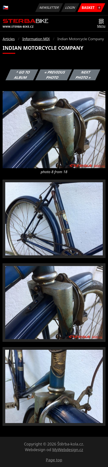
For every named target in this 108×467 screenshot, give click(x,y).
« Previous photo (55, 75)
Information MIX (36, 38)
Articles (9, 38)
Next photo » (83, 75)
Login (70, 7)
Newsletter (49, 7)
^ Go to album (22, 75)
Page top (54, 459)
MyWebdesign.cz (67, 449)
